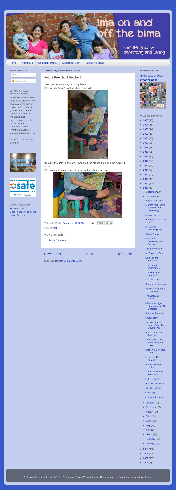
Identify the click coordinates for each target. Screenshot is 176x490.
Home (13, 62)
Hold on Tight (152, 379)
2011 (146, 183)
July (148, 416)
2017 (146, 156)
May (148, 425)
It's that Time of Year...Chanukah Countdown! (155, 325)
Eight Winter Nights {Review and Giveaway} (155, 208)
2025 (146, 120)
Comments (19, 81)
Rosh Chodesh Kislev (153, 365)
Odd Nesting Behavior (151, 259)
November (151, 196)
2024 (146, 124)
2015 (146, 165)
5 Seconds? (151, 318)
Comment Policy (47, 62)
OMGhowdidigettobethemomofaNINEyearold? (155, 306)
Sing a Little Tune (154, 200)
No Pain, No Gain (154, 253)
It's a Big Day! (152, 279)
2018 (146, 152)
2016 (146, 161)
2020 (146, 142)
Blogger (148, 477)
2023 (146, 129)
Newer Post (52, 254)
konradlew (124, 477)
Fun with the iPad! (154, 383)
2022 (146, 134)
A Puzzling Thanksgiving (153, 228)
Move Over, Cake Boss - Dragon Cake (154, 342)
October (150, 402)
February (151, 439)
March (149, 434)
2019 (146, 147)
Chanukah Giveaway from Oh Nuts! (154, 241)
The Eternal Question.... (152, 266)
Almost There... (153, 215)
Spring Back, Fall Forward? (154, 373)
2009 (146, 449)
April (148, 430)
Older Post (124, 254)
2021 (146, 138)
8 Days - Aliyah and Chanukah (155, 290)
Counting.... (151, 392)
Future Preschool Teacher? (154, 334)
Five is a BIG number (152, 358)
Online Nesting (153, 388)
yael (54, 228)
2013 (146, 174)
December (151, 192)
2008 (146, 453)
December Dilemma (155, 284)
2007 (146, 458)
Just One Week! (153, 248)
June (149, 420)
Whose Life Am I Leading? (153, 273)
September (152, 407)
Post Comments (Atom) (70, 261)
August (150, 412)
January (150, 443)
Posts (16, 75)
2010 (146, 188)
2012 (146, 179)
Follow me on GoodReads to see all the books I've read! (23, 211)
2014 (146, 170)
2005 (146, 462)
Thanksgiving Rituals (152, 297)
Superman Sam (71, 62)
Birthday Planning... (155, 313)
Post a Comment (57, 240)
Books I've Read (94, 62)
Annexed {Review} (154, 397)
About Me (27, 62)
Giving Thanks (152, 234)
